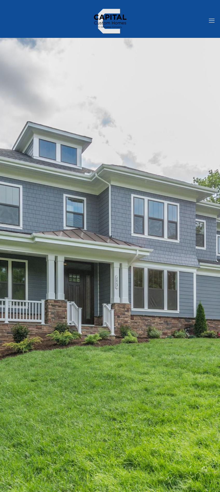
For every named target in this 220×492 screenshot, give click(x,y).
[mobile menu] (211, 20)
